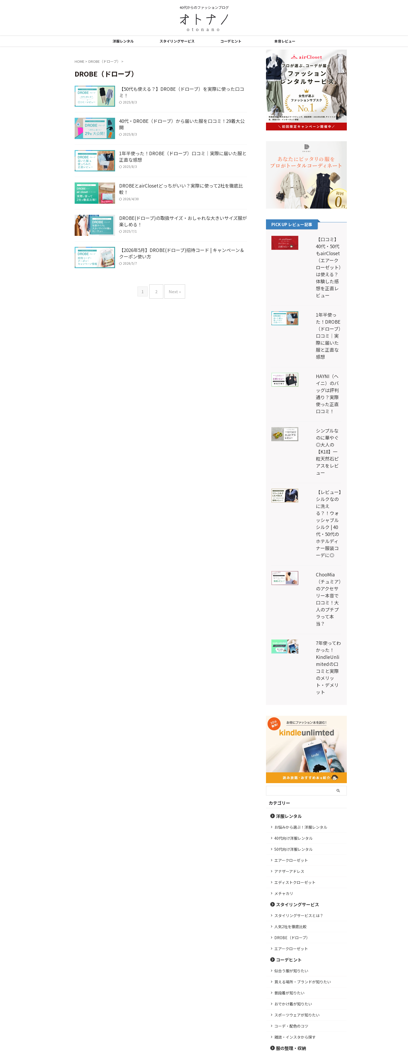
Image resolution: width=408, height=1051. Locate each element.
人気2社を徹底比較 (290, 758)
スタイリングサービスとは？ (298, 747)
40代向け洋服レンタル (293, 670)
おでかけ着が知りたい (293, 835)
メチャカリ (283, 725)
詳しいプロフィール (306, 978)
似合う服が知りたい (291, 802)
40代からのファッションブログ (204, 1026)
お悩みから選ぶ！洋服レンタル (300, 659)
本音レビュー (284, 41)
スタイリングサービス (177, 41)
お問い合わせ (235, 1015)
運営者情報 (210, 1015)
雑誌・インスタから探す (295, 869)
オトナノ (204, 1033)
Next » (173, 332)
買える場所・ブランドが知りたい (302, 813)
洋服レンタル (123, 41)
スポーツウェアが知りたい (297, 846)
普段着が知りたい (289, 824)
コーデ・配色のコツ (291, 857)
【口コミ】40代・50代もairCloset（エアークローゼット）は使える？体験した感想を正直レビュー (321, 253)
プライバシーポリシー (179, 1015)
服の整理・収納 (287, 879)
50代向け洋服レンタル (293, 681)
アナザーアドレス (289, 703)
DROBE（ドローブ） (292, 769)
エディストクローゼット (295, 714)
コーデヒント (230, 41)
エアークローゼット (291, 692)
